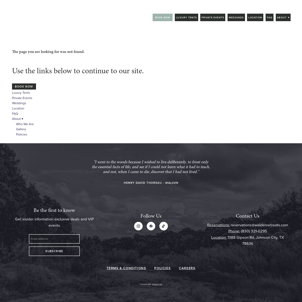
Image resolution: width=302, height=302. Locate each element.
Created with (151, 284)
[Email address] (54, 239)
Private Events (212, 17)
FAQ (269, 17)
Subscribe (54, 251)
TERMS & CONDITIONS (126, 268)
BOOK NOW (162, 17)
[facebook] (151, 226)
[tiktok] (163, 226)
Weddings (236, 17)
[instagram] (138, 226)
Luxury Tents (186, 17)
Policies (21, 134)
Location (255, 17)
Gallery (21, 129)
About (283, 17)
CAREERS (187, 268)
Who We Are (25, 124)
